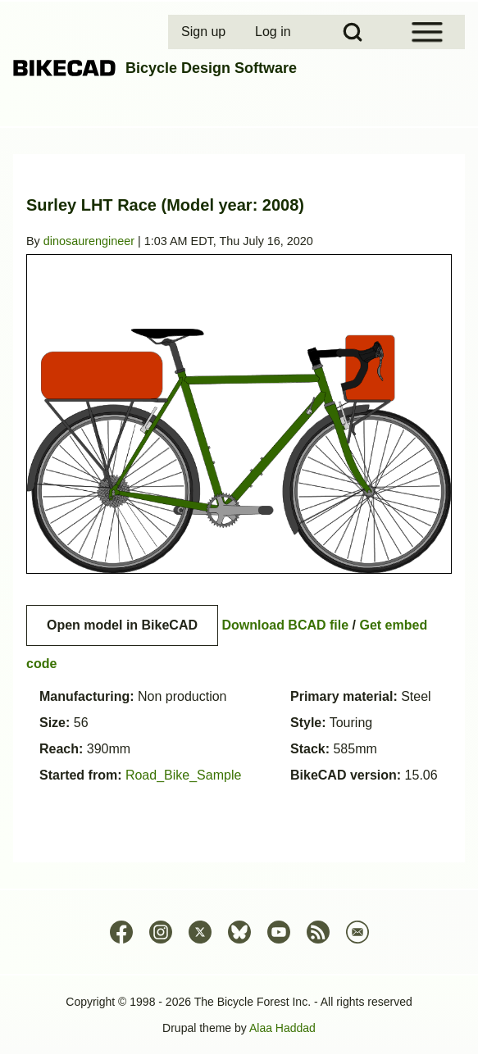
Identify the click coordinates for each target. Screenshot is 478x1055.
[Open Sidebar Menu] (427, 32)
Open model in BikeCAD (122, 625)
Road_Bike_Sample (183, 775)
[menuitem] (205, 32)
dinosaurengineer (88, 241)
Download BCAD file (284, 625)
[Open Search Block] (352, 32)
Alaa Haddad (282, 1028)
